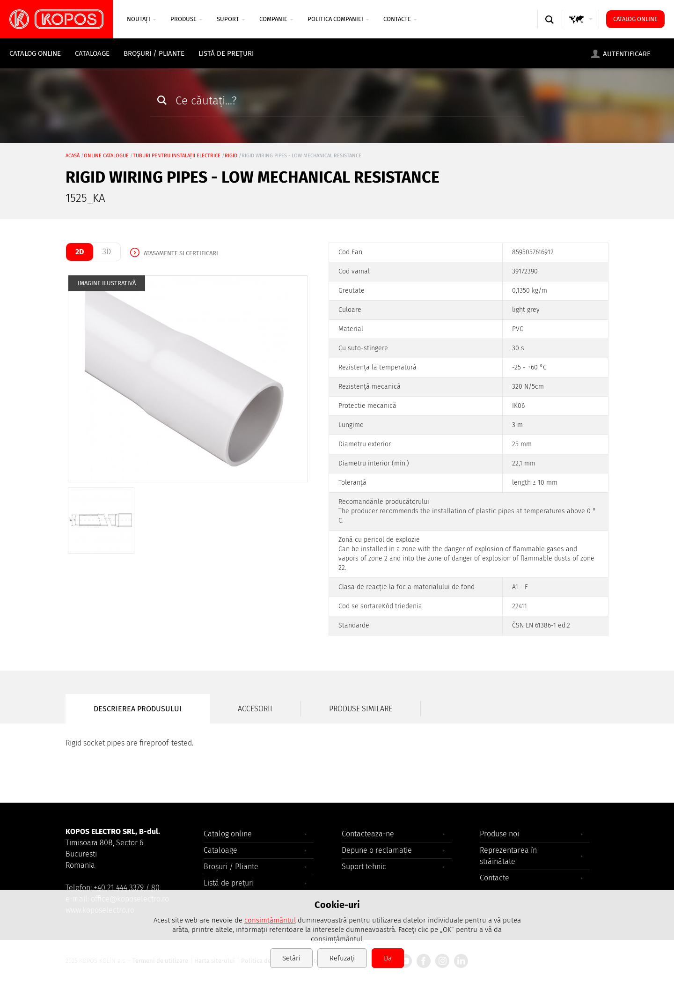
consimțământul (270, 920)
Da (388, 958)
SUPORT (231, 18)
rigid (231, 156)
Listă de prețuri (226, 53)
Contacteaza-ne (368, 833)
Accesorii (255, 708)
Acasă (73, 156)
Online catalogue (106, 156)
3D (107, 251)
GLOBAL (581, 28)
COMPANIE (276, 18)
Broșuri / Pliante (154, 53)
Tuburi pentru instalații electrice (176, 156)
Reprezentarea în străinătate (508, 856)
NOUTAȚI (141, 18)
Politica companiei (338, 18)
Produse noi (499, 833)
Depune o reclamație (377, 850)
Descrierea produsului (138, 708)
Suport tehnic (364, 866)
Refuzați (342, 958)
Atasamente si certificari (181, 253)
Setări (291, 958)
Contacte (400, 18)
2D (79, 251)
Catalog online (635, 18)
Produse (186, 18)
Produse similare (360, 708)
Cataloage (92, 53)
